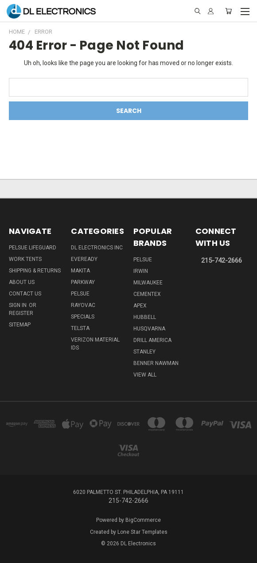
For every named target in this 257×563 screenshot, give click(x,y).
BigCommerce (143, 520)
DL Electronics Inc (97, 248)
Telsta (80, 328)
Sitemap (20, 325)
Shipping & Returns (35, 271)
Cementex (147, 294)
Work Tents (25, 259)
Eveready (84, 259)
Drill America (152, 340)
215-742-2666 (221, 260)
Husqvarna (149, 329)
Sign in (18, 305)
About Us (22, 282)
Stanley (144, 352)
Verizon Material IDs (95, 344)
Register (21, 313)
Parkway (83, 282)
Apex (140, 306)
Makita (80, 271)
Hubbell (144, 317)
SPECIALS (82, 317)
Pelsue (80, 294)
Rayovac (83, 305)
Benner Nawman (156, 363)
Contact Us (25, 294)
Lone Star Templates (142, 532)
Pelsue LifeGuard (32, 248)
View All (144, 375)
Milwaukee (148, 283)
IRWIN (140, 271)
